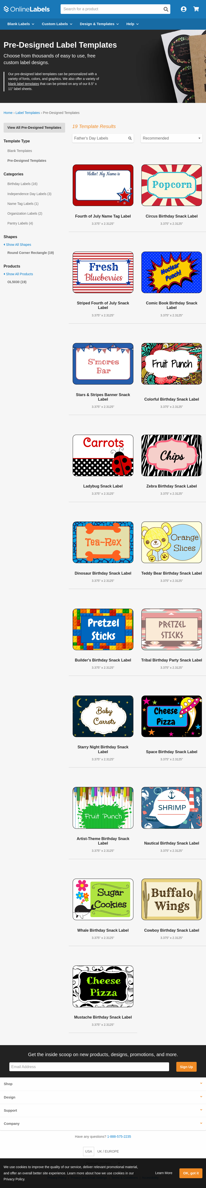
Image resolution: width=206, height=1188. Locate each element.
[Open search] (166, 9)
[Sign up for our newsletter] (89, 1066)
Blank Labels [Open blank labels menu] (20, 24)
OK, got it (191, 1173)
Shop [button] (8, 1084)
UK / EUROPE (108, 1151)
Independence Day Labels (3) (29, 194)
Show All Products (18, 274)
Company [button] (12, 1124)
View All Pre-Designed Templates (34, 127)
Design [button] (9, 1097)
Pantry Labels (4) (20, 223)
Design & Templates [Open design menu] (99, 24)
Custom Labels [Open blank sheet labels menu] (57, 24)
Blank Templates (19, 151)
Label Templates (28, 113)
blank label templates (23, 84)
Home (8, 113)
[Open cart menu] (196, 9)
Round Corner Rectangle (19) (30, 253)
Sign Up (186, 1067)
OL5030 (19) (16, 282)
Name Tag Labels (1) (23, 204)
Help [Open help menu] (132, 24)
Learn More (163, 1173)
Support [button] (10, 1110)
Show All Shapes (17, 245)
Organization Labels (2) (24, 213)
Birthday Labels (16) (22, 184)
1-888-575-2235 (119, 1136)
